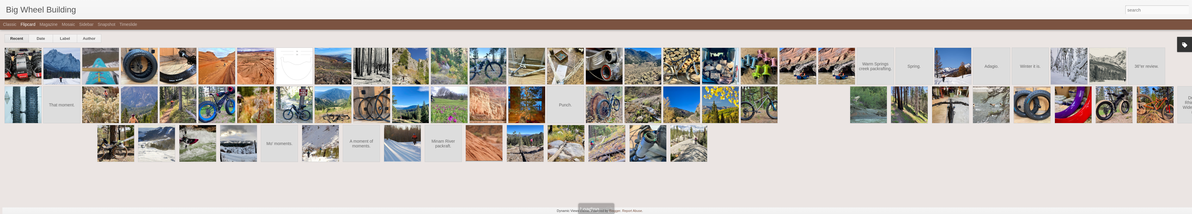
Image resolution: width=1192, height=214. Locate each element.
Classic (9, 24)
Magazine (49, 24)
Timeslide (128, 24)
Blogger (614, 211)
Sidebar (86, 24)
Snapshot (106, 24)
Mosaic (68, 24)
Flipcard (28, 24)
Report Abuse (632, 211)
